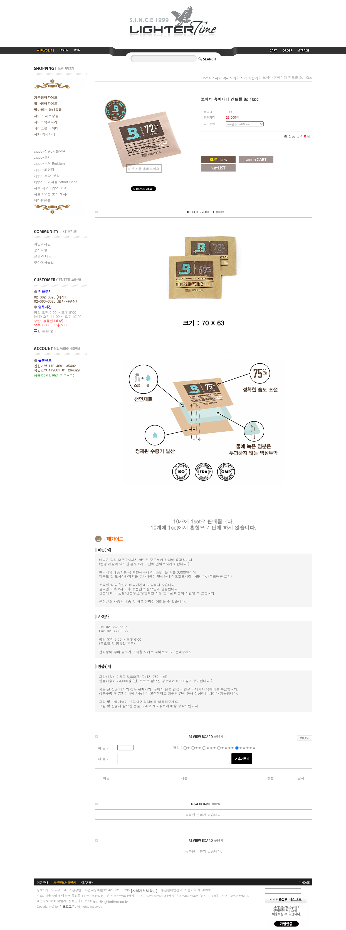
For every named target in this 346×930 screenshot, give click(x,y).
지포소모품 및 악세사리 (52, 194)
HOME (305, 882)
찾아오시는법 (44, 262)
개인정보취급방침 (64, 882)
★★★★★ (247, 747)
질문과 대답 (43, 256)
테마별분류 (42, 200)
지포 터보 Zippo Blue (50, 187)
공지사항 (40, 250)
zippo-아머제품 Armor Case (55, 181)
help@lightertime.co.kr (110, 901)
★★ (198, 747)
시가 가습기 (249, 77)
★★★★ (227, 747)
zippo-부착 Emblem (49, 163)
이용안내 (42, 882)
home (206, 77)
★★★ (211, 747)
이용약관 (86, 882)
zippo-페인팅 (44, 169)
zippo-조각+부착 (47, 175)
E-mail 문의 (45, 331)
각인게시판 (42, 243)
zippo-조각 (42, 157)
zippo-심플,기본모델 (50, 151)
